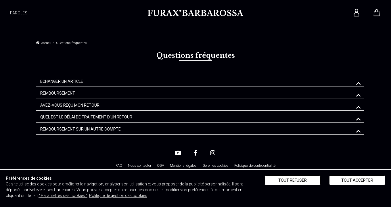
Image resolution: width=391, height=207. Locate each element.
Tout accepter (357, 180)
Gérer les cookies (215, 165)
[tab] (200, 81)
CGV (160, 165)
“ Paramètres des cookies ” (63, 195)
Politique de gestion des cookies (118, 195)
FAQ (119, 165)
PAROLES (18, 13)
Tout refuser (292, 180)
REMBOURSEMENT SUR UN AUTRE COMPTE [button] (80, 129)
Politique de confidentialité (254, 165)
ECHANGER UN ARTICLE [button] (61, 81)
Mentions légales (183, 165)
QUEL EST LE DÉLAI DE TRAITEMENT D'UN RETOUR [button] (86, 117)
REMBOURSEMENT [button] (57, 93)
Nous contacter (139, 165)
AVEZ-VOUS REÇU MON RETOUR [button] (69, 105)
